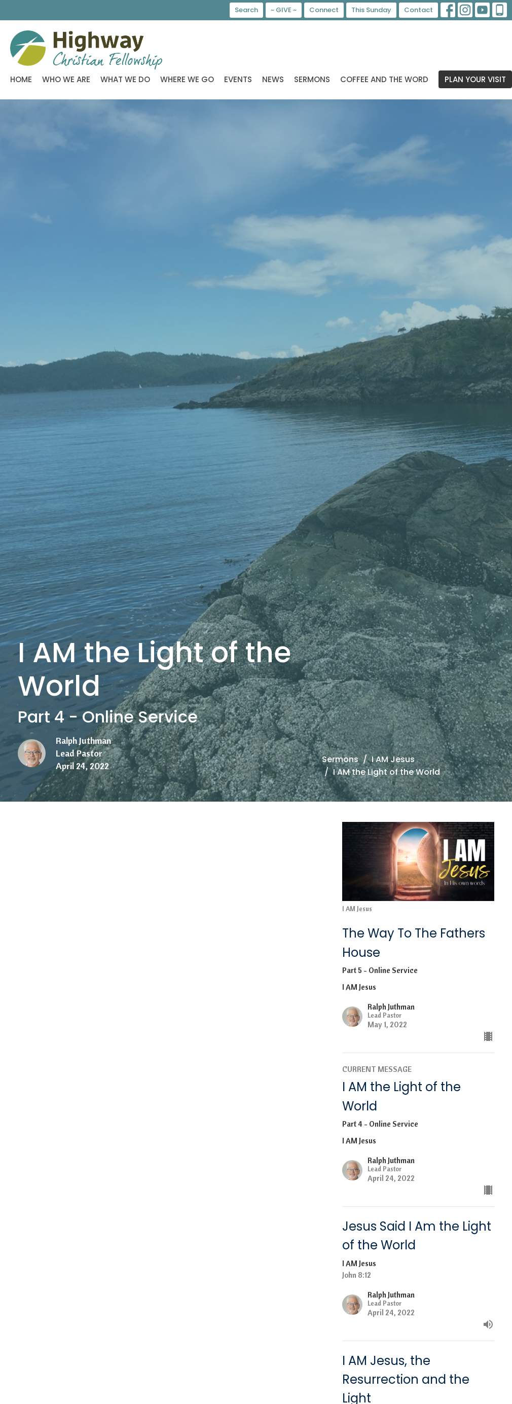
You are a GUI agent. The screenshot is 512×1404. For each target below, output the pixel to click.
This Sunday (371, 10)
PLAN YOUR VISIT (475, 79)
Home (21, 79)
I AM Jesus (393, 759)
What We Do (125, 79)
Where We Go (187, 79)
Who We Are (66, 79)
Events (238, 79)
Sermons (312, 79)
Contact (418, 10)
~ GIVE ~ (284, 10)
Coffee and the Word (384, 79)
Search (246, 10)
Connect (324, 10)
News (273, 79)
